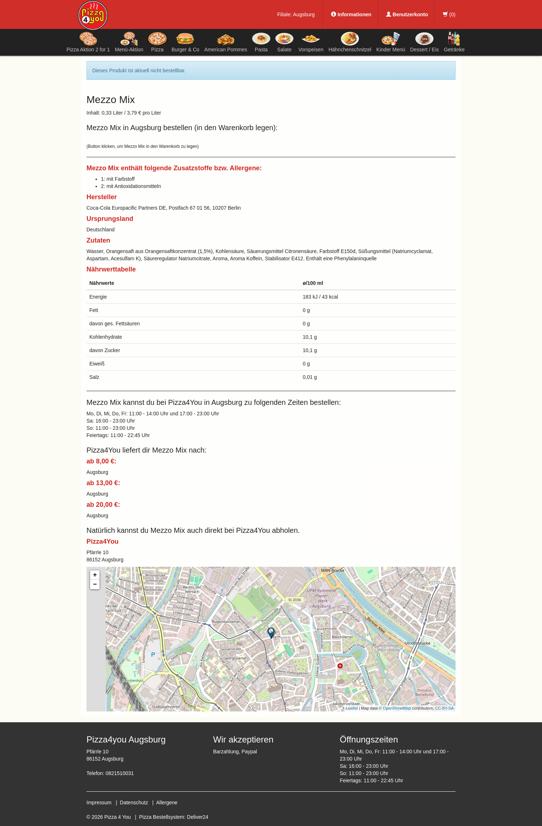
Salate (284, 41)
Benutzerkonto (407, 14)
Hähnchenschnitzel (350, 41)
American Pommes (225, 43)
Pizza (157, 41)
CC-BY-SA (444, 708)
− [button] (95, 584)
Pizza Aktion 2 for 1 (88, 41)
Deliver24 (197, 817)
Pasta (261, 41)
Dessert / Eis (424, 41)
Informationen (351, 14)
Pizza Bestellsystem (161, 817)
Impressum (98, 802)
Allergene (166, 802)
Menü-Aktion (129, 41)
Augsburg (304, 14)
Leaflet (352, 708)
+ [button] (95, 575)
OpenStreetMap (397, 708)
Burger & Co (185, 41)
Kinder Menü (390, 41)
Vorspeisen (310, 41)
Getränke (454, 41)
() (449, 14)
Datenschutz (134, 802)
